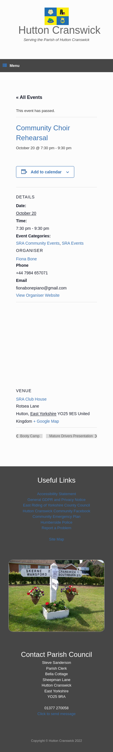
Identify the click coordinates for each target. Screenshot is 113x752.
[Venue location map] (56, 344)
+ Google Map (46, 421)
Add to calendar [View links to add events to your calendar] (46, 172)
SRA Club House (31, 399)
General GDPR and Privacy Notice (56, 499)
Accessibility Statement (56, 494)
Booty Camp (29, 436)
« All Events (29, 97)
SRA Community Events (37, 243)
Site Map (56, 539)
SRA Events (73, 243)
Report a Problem (56, 528)
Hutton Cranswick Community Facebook (56, 511)
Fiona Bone (26, 259)
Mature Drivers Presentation (71, 436)
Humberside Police (56, 522)
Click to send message (57, 714)
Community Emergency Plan (57, 516)
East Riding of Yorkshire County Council (56, 505)
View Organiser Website (38, 295)
